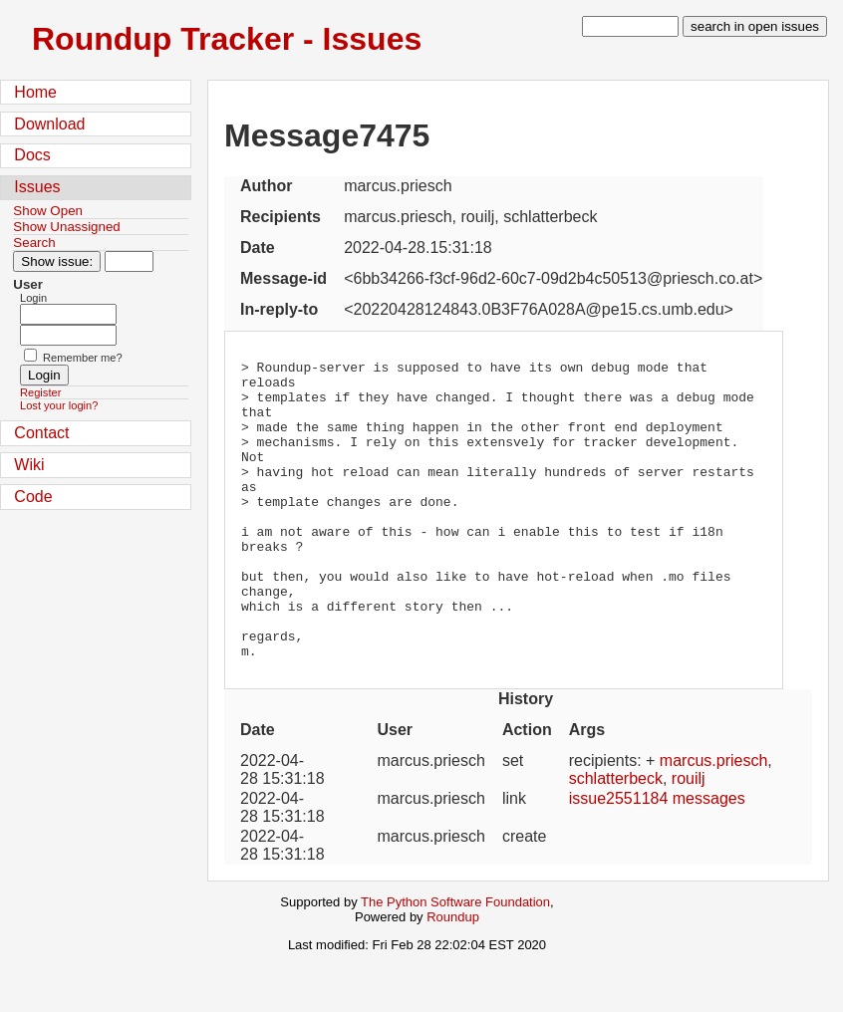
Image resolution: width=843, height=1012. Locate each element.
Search (34, 242)
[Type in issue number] (129, 261)
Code (33, 496)
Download (49, 124)
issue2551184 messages (657, 858)
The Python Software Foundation (455, 961)
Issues (37, 186)
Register (40, 392)
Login (33, 298)
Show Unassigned (66, 226)
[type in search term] (630, 26)
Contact (41, 432)
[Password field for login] (68, 335)
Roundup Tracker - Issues (227, 39)
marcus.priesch (713, 820)
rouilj (688, 838)
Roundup (452, 976)
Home (35, 92)
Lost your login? (59, 405)
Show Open (48, 210)
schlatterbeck (616, 838)
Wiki (29, 464)
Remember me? (83, 358)
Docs (32, 154)
